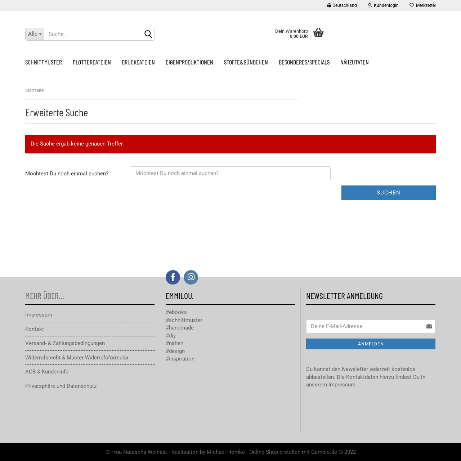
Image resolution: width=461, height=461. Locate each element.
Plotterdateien (92, 62)
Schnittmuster (43, 62)
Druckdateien (138, 62)
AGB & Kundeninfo (47, 371)
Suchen (388, 192)
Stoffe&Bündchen (246, 62)
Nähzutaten (354, 62)
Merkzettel (422, 5)
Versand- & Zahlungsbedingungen (65, 343)
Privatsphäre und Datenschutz (61, 386)
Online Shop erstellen (274, 452)
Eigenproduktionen (189, 62)
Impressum (38, 315)
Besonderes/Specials (304, 62)
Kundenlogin (383, 5)
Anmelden (371, 343)
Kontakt (34, 329)
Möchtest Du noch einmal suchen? (66, 173)
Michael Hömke (226, 452)
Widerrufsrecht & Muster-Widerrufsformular (77, 357)
